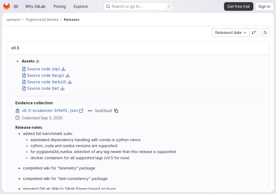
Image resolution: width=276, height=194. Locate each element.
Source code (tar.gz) (46, 75)
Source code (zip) (43, 69)
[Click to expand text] (90, 110)
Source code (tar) (43, 88)
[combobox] (230, 32)
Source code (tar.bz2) (47, 81)
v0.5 (15, 48)
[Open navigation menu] (16, 6)
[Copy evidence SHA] (116, 110)
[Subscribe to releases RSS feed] (265, 32)
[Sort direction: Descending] (254, 32)
